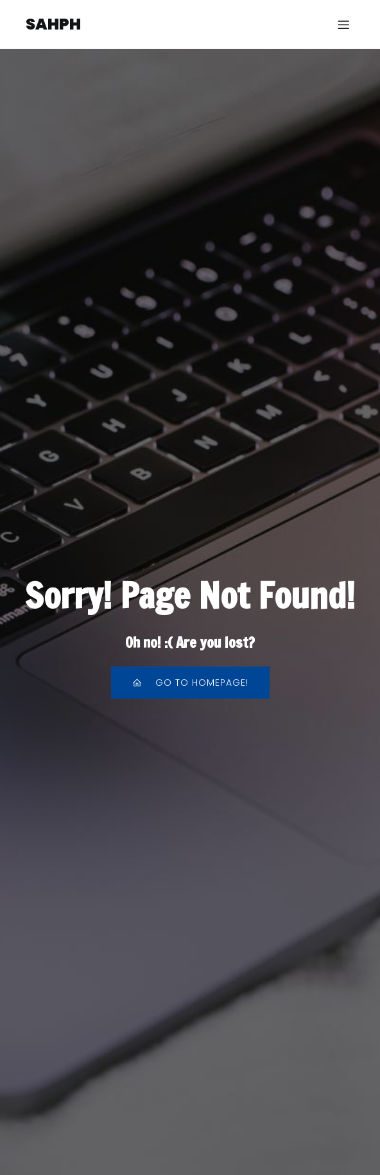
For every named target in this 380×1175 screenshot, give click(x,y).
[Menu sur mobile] (343, 24)
